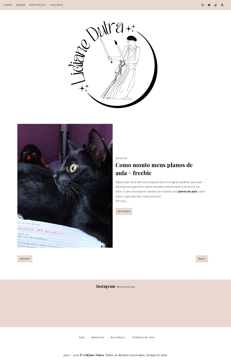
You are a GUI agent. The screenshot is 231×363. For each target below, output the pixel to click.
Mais (202, 258)
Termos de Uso (143, 337)
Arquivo (97, 337)
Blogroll (118, 337)
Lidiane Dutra (93, 355)
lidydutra (126, 287)
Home (8, 5)
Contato (56, 5)
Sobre (21, 5)
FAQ (82, 337)
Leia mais (123, 211)
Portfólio (38, 5)
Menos (25, 258)
